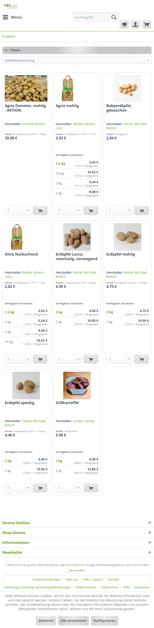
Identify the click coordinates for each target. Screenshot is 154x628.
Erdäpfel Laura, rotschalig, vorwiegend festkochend (76, 256)
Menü (12, 17)
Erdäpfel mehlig (120, 254)
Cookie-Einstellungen (46, 579)
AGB (126, 587)
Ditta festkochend (21, 254)
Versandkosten (75, 565)
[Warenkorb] (146, 24)
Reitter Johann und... (75, 126)
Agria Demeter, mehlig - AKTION (25, 108)
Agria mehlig (67, 105)
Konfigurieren (105, 620)
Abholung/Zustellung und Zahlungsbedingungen (38, 587)
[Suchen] (114, 17)
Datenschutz (109, 587)
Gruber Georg (83, 421)
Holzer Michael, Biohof (127, 126)
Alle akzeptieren (73, 620)
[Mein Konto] (135, 24)
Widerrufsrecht (86, 587)
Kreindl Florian (33, 124)
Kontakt (113, 579)
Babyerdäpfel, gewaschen (119, 108)
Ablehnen (46, 620)
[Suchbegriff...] (95, 17)
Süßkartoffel (67, 402)
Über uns (72, 579)
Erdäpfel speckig (19, 402)
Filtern (12, 50)
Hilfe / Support (93, 579)
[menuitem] (12, 17)
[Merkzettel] (124, 24)
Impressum (142, 587)
